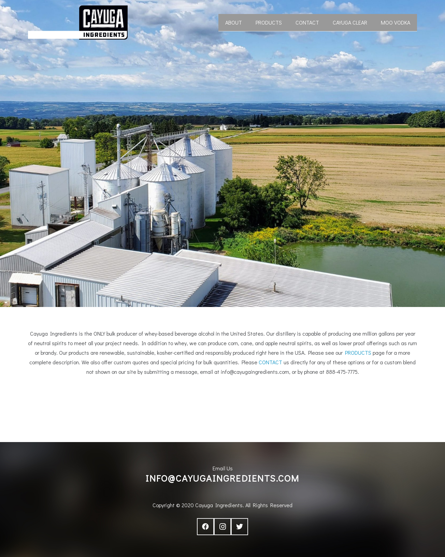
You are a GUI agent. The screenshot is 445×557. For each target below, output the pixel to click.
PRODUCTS (358, 352)
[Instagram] (222, 526)
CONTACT (270, 362)
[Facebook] (205, 526)
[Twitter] (239, 526)
